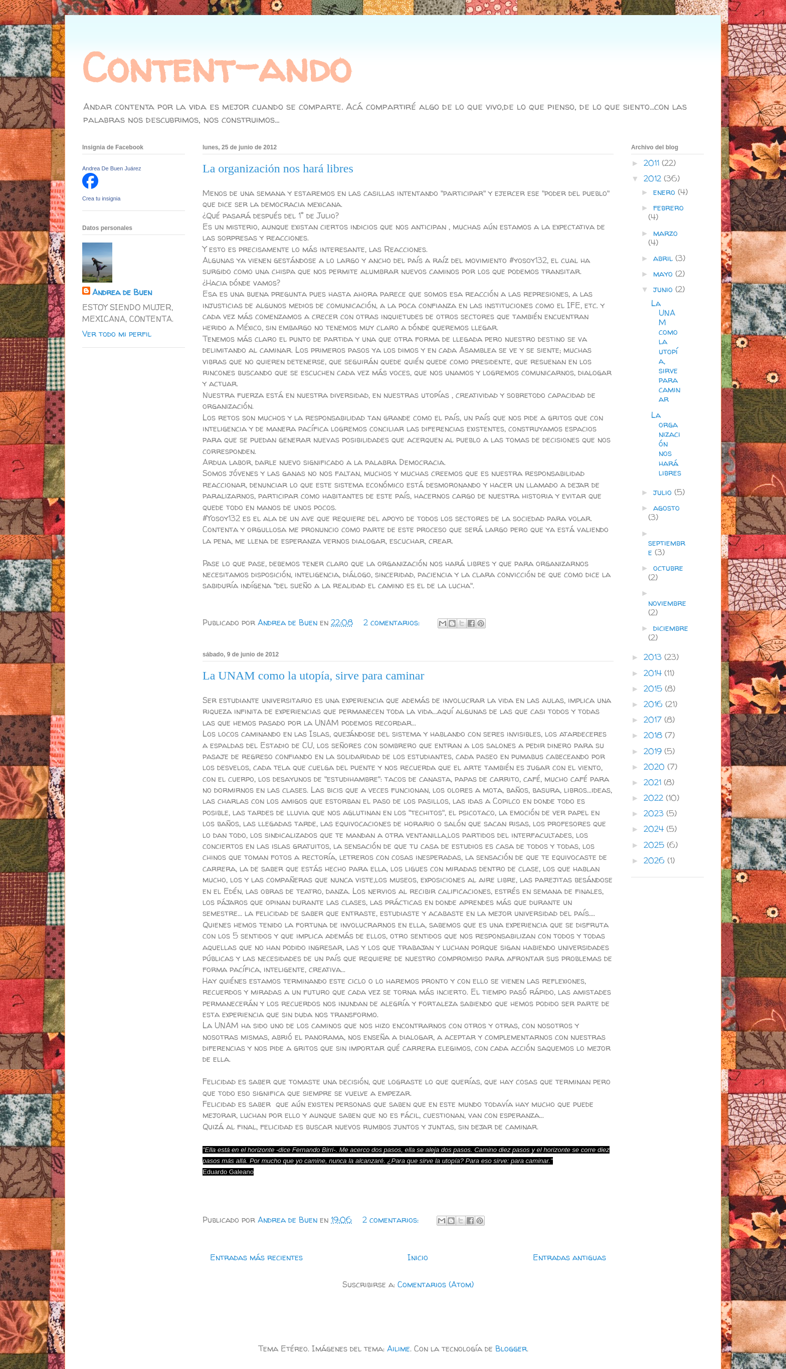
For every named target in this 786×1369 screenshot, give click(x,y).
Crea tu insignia (101, 198)
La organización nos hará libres (278, 168)
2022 (655, 797)
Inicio (418, 1257)
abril (664, 258)
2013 (654, 656)
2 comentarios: (392, 622)
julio (663, 492)
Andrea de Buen (122, 292)
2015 (654, 688)
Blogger (511, 1348)
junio (664, 289)
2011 (653, 162)
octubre (668, 567)
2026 (655, 860)
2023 (655, 813)
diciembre (670, 627)
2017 (654, 719)
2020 (655, 766)
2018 (654, 735)
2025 (655, 844)
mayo (664, 273)
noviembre (667, 602)
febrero (668, 207)
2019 (654, 751)
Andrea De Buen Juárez (111, 168)
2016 (654, 704)
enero (665, 191)
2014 (654, 672)
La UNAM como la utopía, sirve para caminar (314, 675)
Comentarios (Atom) (436, 1284)
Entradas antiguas (569, 1257)
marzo (665, 233)
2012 (654, 178)
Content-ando (216, 67)
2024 (655, 828)
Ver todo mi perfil (116, 333)
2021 (654, 782)
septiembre (666, 547)
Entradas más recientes (256, 1257)
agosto (666, 507)
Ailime (398, 1348)
